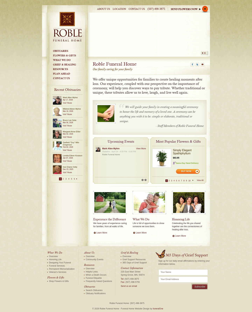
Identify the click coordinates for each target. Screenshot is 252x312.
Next (145, 180)
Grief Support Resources (134, 259)
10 (189, 181)
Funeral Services (57, 266)
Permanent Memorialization (62, 269)
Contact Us (137, 9)
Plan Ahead (61, 73)
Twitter (197, 64)
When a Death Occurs (96, 275)
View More (141, 148)
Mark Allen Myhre (111, 148)
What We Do (62, 60)
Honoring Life (55, 259)
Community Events (94, 259)
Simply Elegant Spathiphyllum (182, 152)
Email (202, 64)
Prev (143, 180)
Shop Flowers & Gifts (59, 281)
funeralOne (158, 308)
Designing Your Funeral (60, 262)
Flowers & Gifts (64, 55)
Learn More (101, 233)
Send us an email (129, 286)
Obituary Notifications (96, 293)
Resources (60, 69)
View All (200, 180)
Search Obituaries (94, 290)
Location (119, 9)
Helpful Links (92, 272)
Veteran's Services (57, 272)
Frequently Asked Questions (99, 281)
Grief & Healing (64, 64)
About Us (103, 9)
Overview (53, 256)
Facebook (192, 64)
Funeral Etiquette (94, 278)
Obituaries (60, 51)
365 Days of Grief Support (134, 262)
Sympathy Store (190, 9)
